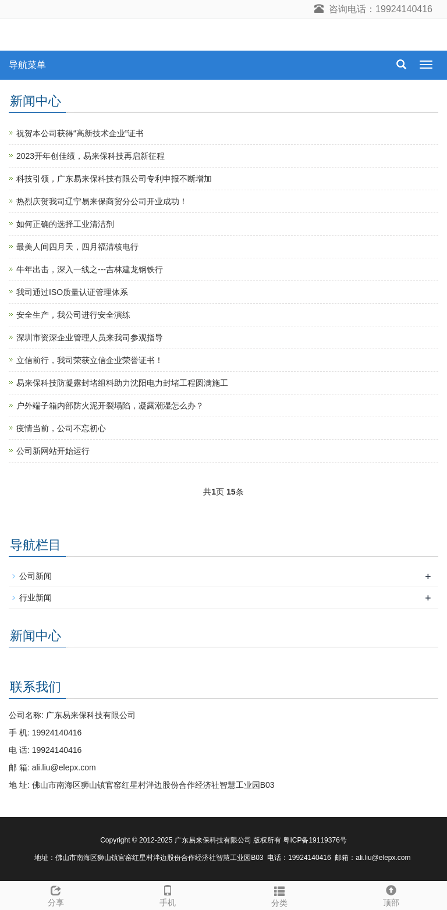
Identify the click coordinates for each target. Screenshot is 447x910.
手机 (168, 894)
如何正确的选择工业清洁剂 (65, 224)
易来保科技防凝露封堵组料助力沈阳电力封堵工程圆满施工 (122, 383)
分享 (56, 894)
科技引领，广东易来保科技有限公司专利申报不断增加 (114, 178)
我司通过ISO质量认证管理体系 (72, 292)
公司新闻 (35, 576)
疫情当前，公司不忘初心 (61, 428)
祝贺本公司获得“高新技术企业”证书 (80, 133)
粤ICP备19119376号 (314, 840)
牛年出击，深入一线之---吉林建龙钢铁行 (89, 269)
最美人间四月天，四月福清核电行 (77, 246)
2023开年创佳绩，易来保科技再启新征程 (90, 156)
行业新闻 (35, 597)
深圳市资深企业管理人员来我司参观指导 (89, 337)
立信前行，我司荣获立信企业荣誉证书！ (89, 360)
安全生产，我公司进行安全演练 (73, 314)
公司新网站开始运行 (53, 451)
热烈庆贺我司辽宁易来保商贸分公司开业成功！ (101, 201)
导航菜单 (27, 65)
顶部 (391, 894)
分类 (279, 895)
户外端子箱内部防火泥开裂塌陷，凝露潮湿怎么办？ (110, 405)
